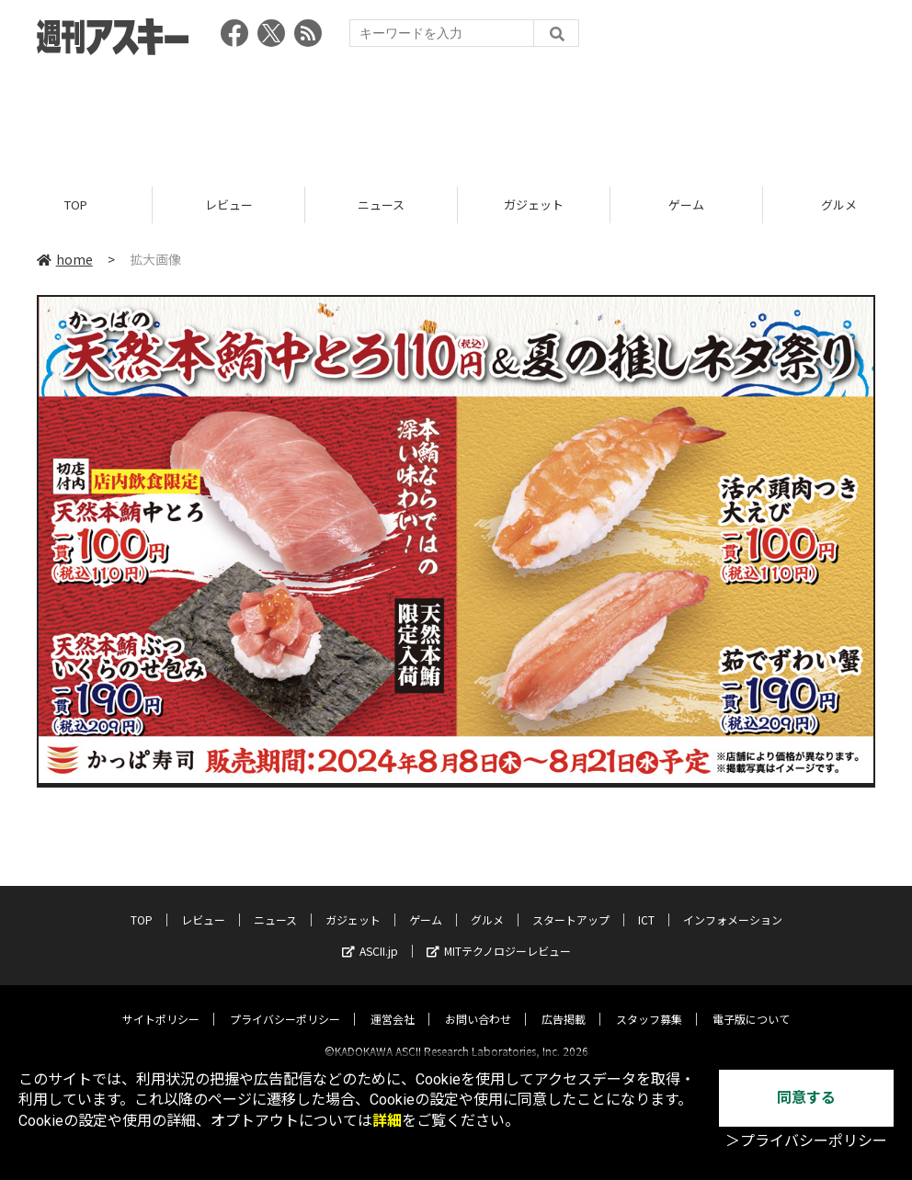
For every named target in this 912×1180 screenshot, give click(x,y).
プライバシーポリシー (285, 1003)
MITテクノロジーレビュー (499, 935)
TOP (75, 204)
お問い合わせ (478, 1003)
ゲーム (686, 204)
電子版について (751, 1003)
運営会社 (392, 1003)
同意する (806, 1097)
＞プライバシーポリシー (806, 1141)
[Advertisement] (456, 115)
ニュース (381, 204)
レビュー (229, 204)
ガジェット (534, 204)
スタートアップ (571, 904)
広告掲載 (564, 1003)
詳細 (387, 1120)
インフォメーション (732, 904)
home (65, 259)
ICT (646, 904)
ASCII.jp (370, 935)
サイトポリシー (161, 1003)
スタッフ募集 (649, 1003)
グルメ (487, 904)
